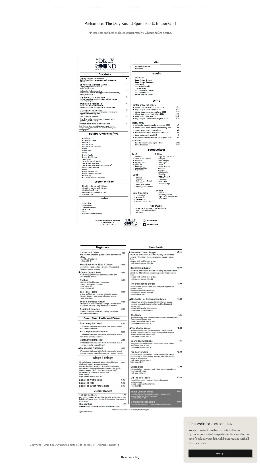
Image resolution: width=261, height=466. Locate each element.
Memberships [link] (93, 7)
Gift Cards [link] (115, 7)
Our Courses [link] (158, 7)
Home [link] (58, 7)
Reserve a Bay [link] (181, 7)
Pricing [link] (73, 7)
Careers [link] (202, 7)
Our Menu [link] (136, 7)
